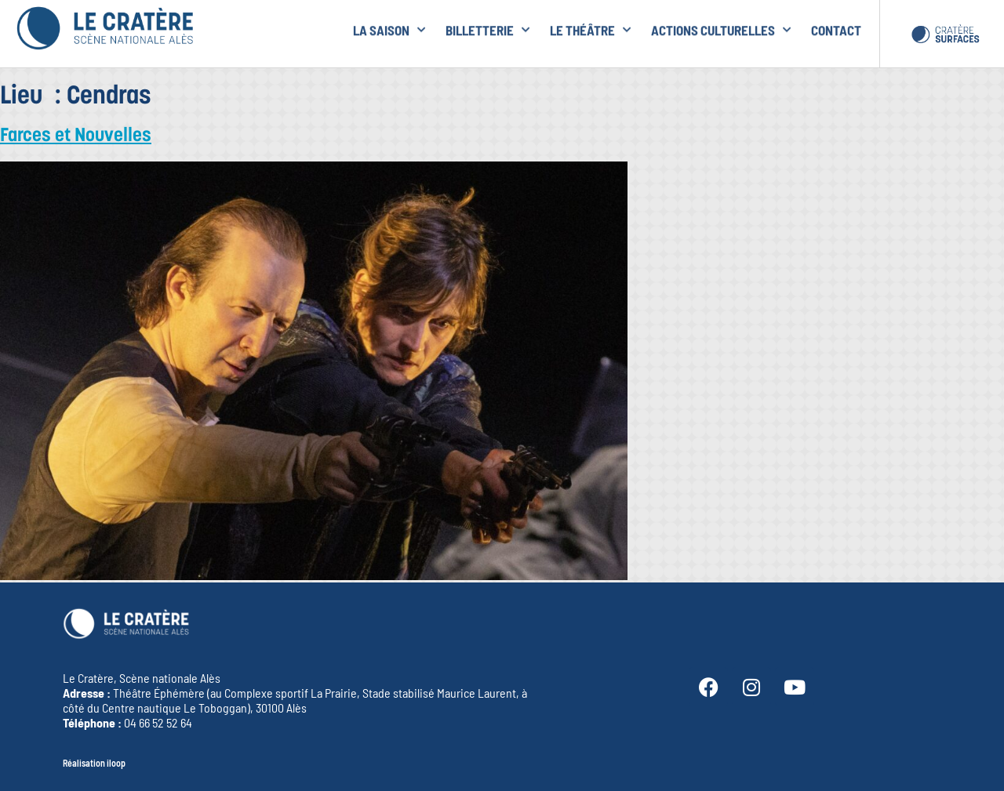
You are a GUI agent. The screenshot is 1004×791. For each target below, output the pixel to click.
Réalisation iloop (94, 762)
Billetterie (487, 28)
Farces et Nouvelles (75, 136)
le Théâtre (590, 28)
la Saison (389, 28)
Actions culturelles (721, 28)
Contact (836, 28)
